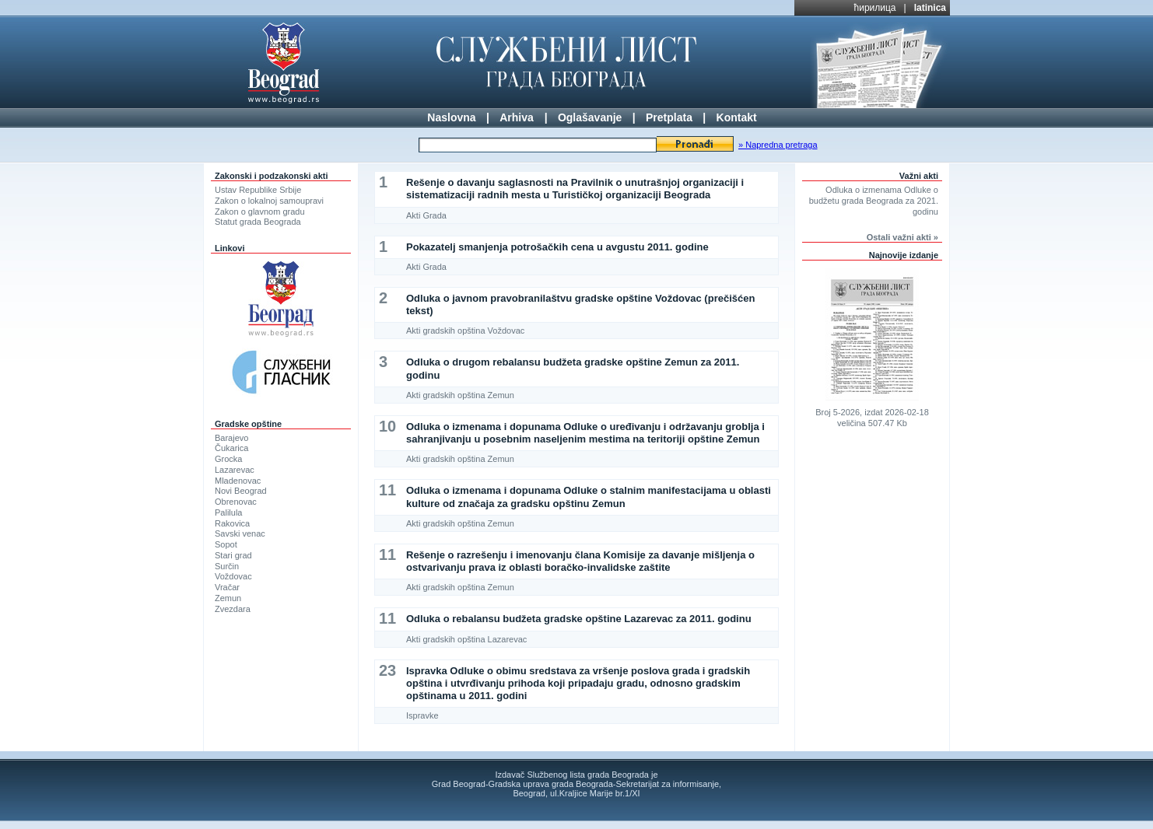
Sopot (226, 544)
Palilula (228, 512)
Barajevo (231, 437)
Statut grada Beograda (258, 221)
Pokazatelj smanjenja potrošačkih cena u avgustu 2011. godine (557, 247)
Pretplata (669, 117)
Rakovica (232, 523)
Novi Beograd (241, 490)
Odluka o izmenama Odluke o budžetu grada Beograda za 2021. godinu (873, 200)
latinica (930, 7)
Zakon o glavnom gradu (260, 211)
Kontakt (737, 117)
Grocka (228, 458)
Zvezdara (233, 609)
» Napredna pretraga (778, 144)
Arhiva (516, 117)
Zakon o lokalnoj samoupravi (269, 200)
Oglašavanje (590, 117)
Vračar (227, 587)
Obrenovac (236, 501)
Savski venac (240, 533)
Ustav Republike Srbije (258, 189)
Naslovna (451, 117)
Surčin (227, 566)
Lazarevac (234, 469)
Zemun (228, 598)
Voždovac (233, 576)
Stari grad (233, 555)
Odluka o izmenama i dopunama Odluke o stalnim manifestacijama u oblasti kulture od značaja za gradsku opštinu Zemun (588, 496)
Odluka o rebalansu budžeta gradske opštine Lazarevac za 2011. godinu (579, 618)
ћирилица (875, 7)
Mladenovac (238, 480)
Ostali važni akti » (902, 237)
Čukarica (231, 448)
